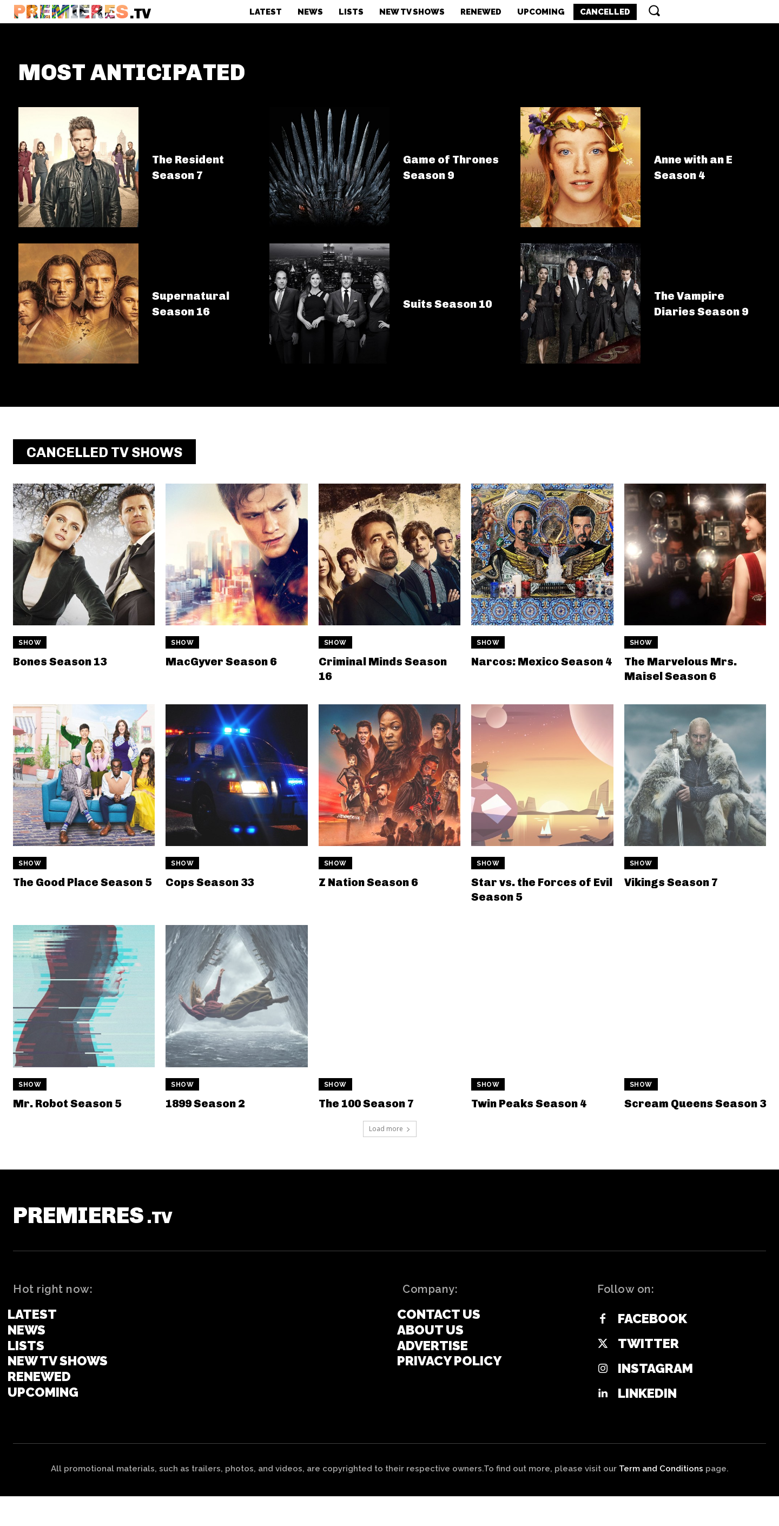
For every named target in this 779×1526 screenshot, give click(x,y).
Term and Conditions (661, 1498)
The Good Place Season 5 (63, 896)
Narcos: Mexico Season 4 (522, 675)
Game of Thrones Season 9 (456, 173)
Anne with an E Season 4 (700, 173)
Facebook (652, 1348)
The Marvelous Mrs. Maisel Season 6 (689, 675)
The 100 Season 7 (375, 1110)
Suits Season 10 (455, 310)
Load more (390, 1150)
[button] (654, 10)
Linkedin (647, 1423)
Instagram (655, 1398)
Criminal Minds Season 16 (368, 675)
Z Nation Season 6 (377, 889)
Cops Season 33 (217, 889)
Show (29, 650)
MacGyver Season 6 (230, 668)
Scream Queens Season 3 (676, 1117)
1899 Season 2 (213, 1110)
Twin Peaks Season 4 (539, 1110)
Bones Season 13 (68, 668)
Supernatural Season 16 (197, 309)
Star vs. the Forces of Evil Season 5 (541, 896)
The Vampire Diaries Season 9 (703, 309)
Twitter (648, 1373)
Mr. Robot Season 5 (76, 1110)
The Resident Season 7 (194, 173)
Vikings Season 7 (679, 889)
